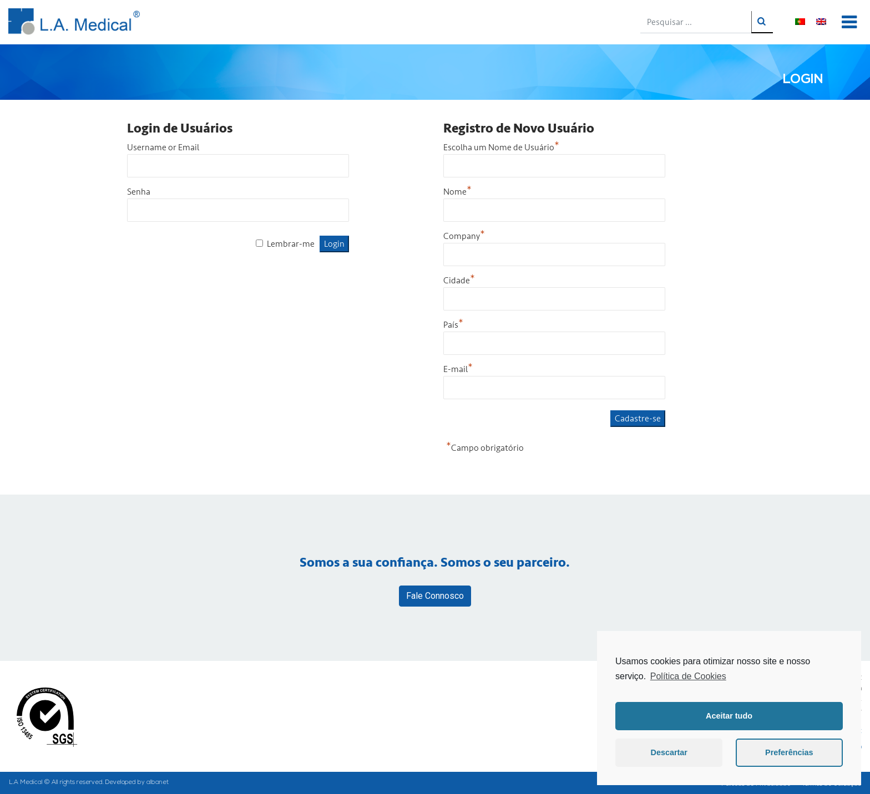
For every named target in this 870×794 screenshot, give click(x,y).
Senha (138, 191)
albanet (157, 783)
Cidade (459, 280)
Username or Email (163, 147)
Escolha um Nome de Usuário (501, 147)
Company (464, 236)
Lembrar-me (291, 244)
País (453, 324)
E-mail (458, 369)
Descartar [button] (669, 752)
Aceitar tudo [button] (729, 715)
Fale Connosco (435, 596)
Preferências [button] (789, 752)
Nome (457, 191)
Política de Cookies (688, 676)
